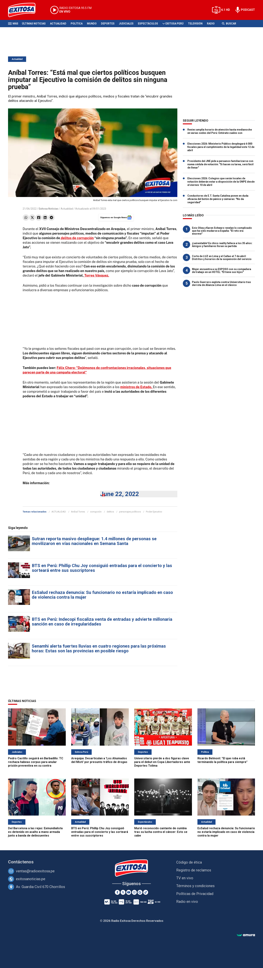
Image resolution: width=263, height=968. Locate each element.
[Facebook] (117, 892)
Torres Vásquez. (96, 275)
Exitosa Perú (174, 23)
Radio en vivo (187, 901)
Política (77, 23)
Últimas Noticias (34, 23)
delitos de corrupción (77, 238)
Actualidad (58, 23)
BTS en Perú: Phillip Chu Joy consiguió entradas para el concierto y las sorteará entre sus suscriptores (102, 568)
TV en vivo (184, 878)
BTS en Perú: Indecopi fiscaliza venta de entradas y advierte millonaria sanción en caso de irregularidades (102, 622)
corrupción (96, 511)
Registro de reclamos (193, 870)
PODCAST (248, 10)
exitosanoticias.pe (30, 879)
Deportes (108, 23)
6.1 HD (225, 10)
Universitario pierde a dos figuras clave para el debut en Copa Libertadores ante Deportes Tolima (162, 762)
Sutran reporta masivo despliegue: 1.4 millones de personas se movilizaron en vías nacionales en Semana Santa (94, 541)
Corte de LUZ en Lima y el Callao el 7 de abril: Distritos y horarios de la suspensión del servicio (221, 258)
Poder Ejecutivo (154, 511)
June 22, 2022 (119, 494)
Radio (211, 23)
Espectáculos (148, 23)
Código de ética (189, 862)
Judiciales (126, 23)
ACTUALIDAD (59, 511)
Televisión (195, 23)
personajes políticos (130, 511)
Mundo (92, 23)
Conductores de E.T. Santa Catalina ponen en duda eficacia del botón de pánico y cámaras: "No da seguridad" (217, 199)
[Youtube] (128, 892)
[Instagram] (134, 892)
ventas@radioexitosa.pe (35, 871)
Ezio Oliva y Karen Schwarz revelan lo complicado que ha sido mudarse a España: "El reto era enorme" (222, 230)
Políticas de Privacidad (194, 894)
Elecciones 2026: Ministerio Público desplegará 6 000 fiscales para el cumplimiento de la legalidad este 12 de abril (220, 147)
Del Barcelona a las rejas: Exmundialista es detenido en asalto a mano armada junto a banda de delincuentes (35, 832)
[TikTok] (145, 892)
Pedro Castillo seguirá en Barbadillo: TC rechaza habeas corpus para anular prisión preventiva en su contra (35, 762)
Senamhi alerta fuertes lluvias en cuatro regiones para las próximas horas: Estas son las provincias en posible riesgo (99, 648)
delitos (110, 511)
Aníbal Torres (78, 511)
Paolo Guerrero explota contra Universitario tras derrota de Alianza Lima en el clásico (221, 283)
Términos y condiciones (195, 886)
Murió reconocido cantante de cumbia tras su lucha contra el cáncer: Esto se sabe (160, 832)
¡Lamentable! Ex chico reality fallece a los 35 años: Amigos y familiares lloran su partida (222, 245)
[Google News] (140, 892)
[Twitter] (123, 892)
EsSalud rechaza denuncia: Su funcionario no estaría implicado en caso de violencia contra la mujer (102, 595)
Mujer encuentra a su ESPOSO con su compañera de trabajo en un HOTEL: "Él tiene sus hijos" (221, 270)
